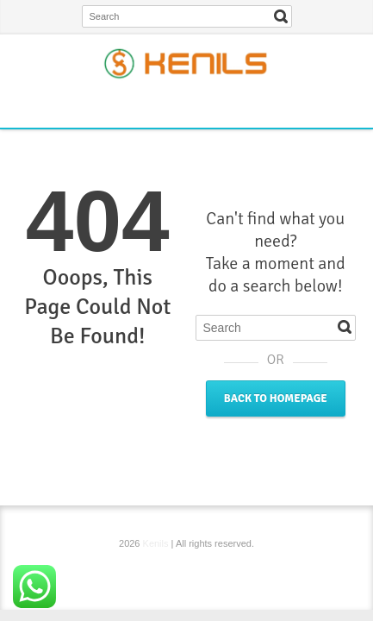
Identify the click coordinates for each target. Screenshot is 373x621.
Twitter (175, 103)
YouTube (231, 103)
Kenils (156, 543)
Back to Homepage (275, 398)
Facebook (146, 103)
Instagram (202, 103)
